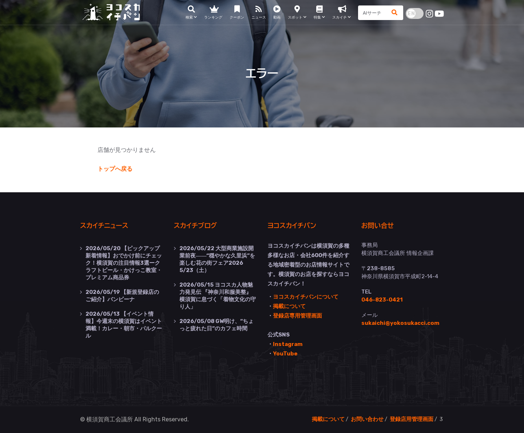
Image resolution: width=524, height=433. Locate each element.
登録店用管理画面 (411, 419)
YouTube (285, 353)
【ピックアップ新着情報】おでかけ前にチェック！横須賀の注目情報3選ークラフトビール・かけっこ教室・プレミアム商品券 (124, 263)
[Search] (372, 12)
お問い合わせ (367, 419)
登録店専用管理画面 (297, 315)
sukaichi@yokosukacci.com (400, 323)
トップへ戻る (115, 168)
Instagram (287, 344)
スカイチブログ (195, 225)
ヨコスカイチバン (291, 225)
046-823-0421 (382, 299)
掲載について (289, 306)
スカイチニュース (104, 225)
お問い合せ (377, 225)
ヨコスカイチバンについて (305, 297)
